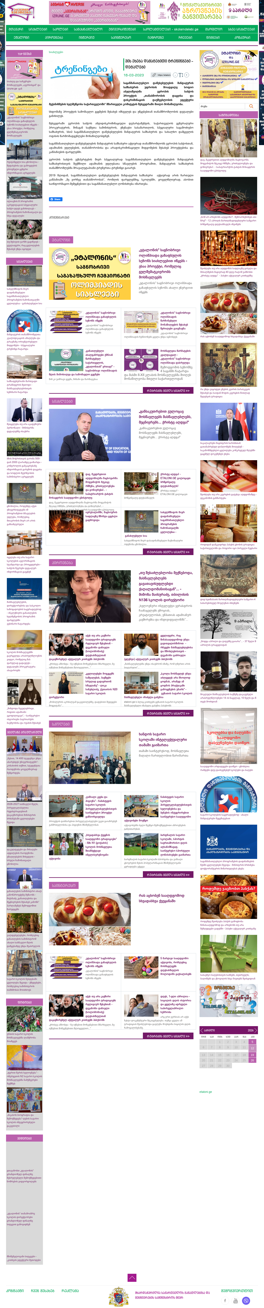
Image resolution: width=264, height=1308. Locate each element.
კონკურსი (242, 37)
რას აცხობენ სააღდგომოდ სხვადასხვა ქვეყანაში (227, 336)
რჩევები (185, 37)
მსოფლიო (213, 29)
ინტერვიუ (87, 37)
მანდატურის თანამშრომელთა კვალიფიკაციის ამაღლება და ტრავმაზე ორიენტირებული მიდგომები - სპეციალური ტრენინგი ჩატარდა (24, 341)
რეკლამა (70, 1290)
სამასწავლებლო (88, 29)
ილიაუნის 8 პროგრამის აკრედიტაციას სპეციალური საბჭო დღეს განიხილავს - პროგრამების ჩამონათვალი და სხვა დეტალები (24, 208)
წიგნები (213, 37)
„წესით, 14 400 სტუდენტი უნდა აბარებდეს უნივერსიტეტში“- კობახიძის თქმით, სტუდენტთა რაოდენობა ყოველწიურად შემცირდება (24, 765)
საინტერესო (121, 37)
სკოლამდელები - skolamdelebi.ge (170, 29)
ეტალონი (21, 37)
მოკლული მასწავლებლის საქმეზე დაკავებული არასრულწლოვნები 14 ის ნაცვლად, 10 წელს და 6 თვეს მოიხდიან (228, 698)
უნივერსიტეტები (122, 29)
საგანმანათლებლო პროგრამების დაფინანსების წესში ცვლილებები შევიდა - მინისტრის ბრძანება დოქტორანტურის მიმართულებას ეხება (227, 865)
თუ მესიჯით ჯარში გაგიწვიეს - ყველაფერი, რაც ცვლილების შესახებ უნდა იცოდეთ (23, 245)
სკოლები (60, 29)
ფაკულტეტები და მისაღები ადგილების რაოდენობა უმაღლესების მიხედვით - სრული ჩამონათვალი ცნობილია (22, 856)
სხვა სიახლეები (241, 29)
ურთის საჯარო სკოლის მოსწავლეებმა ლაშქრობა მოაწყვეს (21, 1038)
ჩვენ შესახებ (42, 1290)
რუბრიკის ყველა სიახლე (168, 391)
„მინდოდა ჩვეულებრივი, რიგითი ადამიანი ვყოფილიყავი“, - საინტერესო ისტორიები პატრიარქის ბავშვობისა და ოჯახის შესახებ (24, 715)
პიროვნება (54, 37)
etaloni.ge (206, 1091)
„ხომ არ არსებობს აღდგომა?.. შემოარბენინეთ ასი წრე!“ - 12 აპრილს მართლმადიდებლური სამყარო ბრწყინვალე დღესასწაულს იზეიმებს (228, 221)
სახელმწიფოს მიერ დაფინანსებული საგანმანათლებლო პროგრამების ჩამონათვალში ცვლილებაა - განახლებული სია (24, 296)
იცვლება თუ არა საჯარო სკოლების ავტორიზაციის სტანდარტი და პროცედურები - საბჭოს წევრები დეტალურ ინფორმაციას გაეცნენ (24, 564)
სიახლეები (38, 29)
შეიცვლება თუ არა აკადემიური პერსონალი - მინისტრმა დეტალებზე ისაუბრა (24, 428)
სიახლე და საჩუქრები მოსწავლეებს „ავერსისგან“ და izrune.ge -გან (24, 85)
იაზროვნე (156, 37)
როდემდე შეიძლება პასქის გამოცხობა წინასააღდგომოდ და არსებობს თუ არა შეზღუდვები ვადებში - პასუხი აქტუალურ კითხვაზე (228, 925)
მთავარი (16, 29)
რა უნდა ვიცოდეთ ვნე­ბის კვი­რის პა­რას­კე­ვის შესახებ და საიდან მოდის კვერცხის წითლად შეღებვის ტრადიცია (225, 393)
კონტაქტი (15, 1290)
